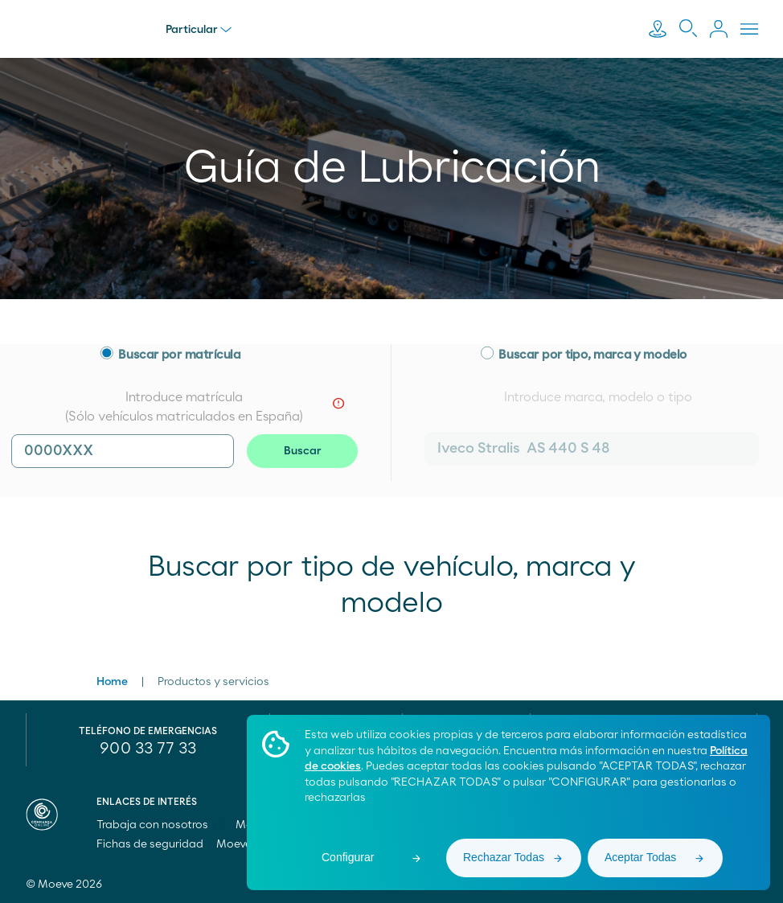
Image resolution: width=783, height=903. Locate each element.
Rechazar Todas (503, 857)
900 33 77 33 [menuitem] (148, 749)
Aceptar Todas (640, 857)
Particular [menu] (199, 29)
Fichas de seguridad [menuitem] (149, 844)
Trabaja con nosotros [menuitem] (159, 825)
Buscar (303, 451)
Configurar (348, 857)
